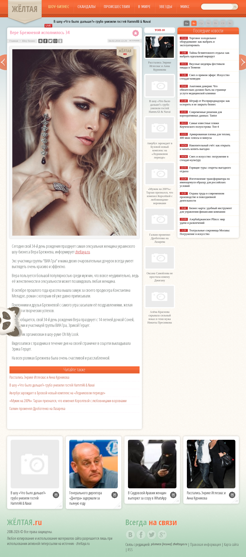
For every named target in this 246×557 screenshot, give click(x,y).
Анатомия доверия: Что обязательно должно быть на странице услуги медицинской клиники (203, 90)
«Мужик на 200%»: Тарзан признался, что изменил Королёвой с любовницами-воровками (68, 400)
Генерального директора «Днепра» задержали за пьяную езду (85, 498)
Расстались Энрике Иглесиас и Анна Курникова (39, 377)
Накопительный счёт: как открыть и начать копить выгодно (205, 147)
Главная (13, 40)
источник (134, 40)
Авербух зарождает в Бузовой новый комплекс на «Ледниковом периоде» (57, 392)
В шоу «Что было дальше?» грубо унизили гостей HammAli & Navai (102, 21)
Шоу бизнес (28, 40)
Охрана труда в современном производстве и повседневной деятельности (202, 197)
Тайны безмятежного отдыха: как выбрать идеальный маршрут (204, 54)
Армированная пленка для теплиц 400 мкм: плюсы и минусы (205, 136)
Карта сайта (231, 544)
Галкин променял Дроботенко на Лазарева (37, 408)
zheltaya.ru (82, 252)
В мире (144, 6)
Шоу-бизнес (58, 6)
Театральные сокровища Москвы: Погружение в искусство (205, 232)
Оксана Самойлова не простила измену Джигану (160, 277)
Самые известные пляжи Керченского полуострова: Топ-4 (199, 124)
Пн (186, 23)
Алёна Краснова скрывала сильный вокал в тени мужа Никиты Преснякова (159, 317)
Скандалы (87, 6)
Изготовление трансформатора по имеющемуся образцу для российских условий (205, 182)
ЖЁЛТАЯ (25, 9)
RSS (130, 549)
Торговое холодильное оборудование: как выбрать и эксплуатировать (198, 41)
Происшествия (117, 6)
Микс (185, 6)
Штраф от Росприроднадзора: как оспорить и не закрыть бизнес (205, 102)
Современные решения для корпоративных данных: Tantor (201, 113)
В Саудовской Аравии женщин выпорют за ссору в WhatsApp (147, 495)
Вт (194, 23)
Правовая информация (205, 544)
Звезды (165, 6)
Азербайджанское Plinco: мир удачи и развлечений (202, 221)
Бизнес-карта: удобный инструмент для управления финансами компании (206, 210)
